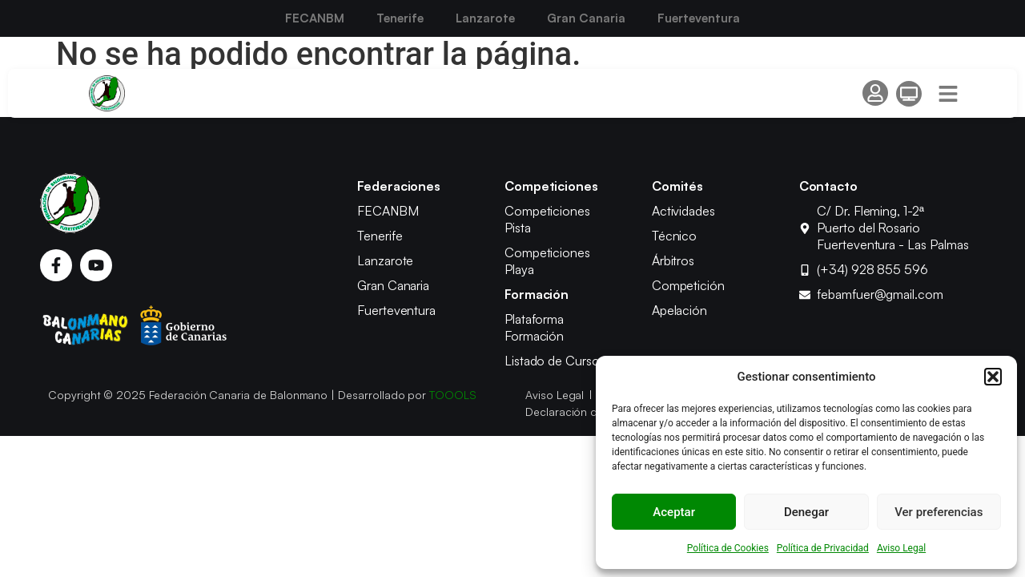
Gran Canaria (586, 18)
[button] (993, 377)
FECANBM (314, 18)
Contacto (828, 186)
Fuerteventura (698, 18)
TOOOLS (452, 394)
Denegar (806, 512)
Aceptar (674, 512)
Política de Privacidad (823, 548)
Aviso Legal (901, 548)
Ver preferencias (938, 512)
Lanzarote (485, 18)
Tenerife (400, 18)
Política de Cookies (728, 548)
